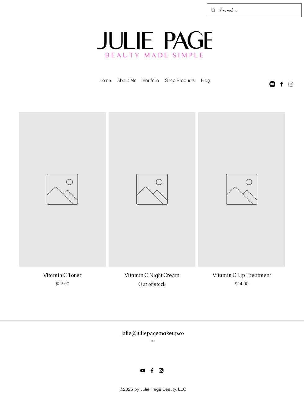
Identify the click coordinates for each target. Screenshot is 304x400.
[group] (152, 206)
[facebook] (282, 84)
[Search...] (253, 10)
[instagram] (291, 84)
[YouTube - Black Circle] (272, 84)
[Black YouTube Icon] (143, 370)
